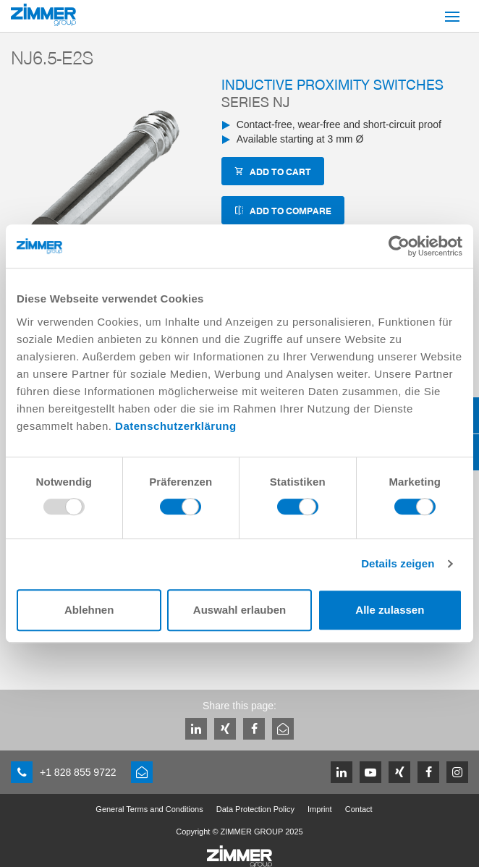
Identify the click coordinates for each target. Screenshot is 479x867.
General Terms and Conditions (149, 809)
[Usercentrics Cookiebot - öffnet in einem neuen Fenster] (399, 246)
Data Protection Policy (255, 809)
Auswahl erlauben (239, 610)
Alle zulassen (389, 610)
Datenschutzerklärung (176, 426)
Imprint (320, 809)
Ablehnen (89, 610)
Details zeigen (397, 563)
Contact (359, 809)
